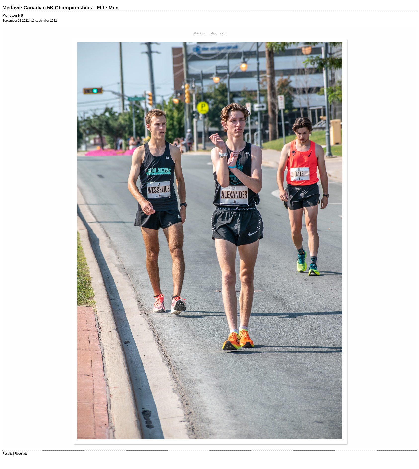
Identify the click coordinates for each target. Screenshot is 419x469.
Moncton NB (12, 15)
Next (222, 33)
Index (212, 33)
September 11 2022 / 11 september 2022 (29, 20)
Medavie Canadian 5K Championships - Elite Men (60, 7)
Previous (200, 33)
